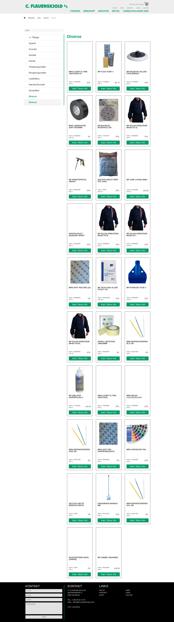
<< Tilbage (34, 37)
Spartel (32, 43)
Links (138, 8)
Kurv (101, 595)
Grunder (33, 49)
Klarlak (32, 61)
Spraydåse (34, 90)
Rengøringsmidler (37, 73)
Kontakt (130, 8)
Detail (116, 11)
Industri (103, 11)
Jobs (122, 8)
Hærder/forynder (37, 84)
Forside (75, 11)
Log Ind (145, 8)
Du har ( (138, 4)
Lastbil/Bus (34, 78)
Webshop (89, 11)
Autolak (32, 55)
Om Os (115, 8)
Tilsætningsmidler (37, 67)
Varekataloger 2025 (135, 11)
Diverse (33, 96)
